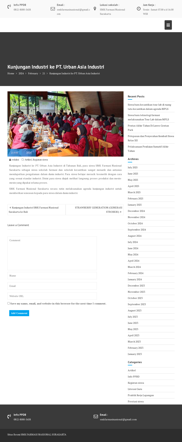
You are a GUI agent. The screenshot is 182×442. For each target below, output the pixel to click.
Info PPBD (134, 376)
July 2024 (133, 242)
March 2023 (134, 341)
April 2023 (133, 335)
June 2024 (133, 248)
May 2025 (133, 179)
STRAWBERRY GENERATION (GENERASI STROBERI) (98, 209)
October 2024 (135, 223)
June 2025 (133, 173)
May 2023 (133, 329)
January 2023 (135, 354)
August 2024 (134, 235)
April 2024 (133, 260)
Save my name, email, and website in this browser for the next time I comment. (58, 303)
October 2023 (135, 298)
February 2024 (135, 273)
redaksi (14, 159)
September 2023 (137, 304)
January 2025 (135, 204)
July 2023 (133, 316)
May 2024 (133, 254)
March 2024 (134, 267)
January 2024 (135, 279)
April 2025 (133, 186)
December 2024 (136, 211)
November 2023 (136, 291)
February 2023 (135, 347)
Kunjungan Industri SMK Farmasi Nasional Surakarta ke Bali (34, 209)
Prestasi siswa (136, 401)
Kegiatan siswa (40, 159)
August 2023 (134, 310)
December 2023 (136, 285)
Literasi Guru (135, 389)
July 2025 (133, 167)
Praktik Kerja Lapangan (141, 395)
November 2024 (136, 217)
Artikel (28, 159)
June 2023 (133, 323)
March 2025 (134, 192)
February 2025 (135, 198)
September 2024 (137, 229)
